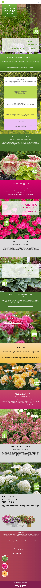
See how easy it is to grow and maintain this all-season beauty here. (20, 306)
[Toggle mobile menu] (38, 2)
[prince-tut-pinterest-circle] (5, 555)
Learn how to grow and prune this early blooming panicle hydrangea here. (20, 404)
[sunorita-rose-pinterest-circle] (5, 570)
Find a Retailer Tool (25, 535)
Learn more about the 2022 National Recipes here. (14, 509)
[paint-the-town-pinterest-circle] (5, 563)
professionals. (20, 549)
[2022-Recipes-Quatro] (18, 514)
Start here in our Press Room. (29, 541)
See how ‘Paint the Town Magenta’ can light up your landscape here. (20, 194)
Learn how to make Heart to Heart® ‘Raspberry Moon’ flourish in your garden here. (20, 146)
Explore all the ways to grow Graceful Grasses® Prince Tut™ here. (20, 67)
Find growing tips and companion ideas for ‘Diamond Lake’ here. (20, 252)
